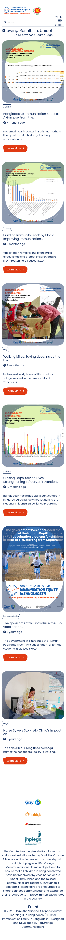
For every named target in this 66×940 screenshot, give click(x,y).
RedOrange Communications (37, 925)
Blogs (5, 349)
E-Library (7, 106)
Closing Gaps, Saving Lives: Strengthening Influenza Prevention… (30, 480)
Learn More (15, 148)
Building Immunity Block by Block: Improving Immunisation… (28, 237)
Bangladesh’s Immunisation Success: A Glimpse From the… (31, 116)
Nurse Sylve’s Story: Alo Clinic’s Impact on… (32, 732)
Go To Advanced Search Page (33, 35)
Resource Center (11, 616)
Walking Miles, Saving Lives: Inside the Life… (31, 358)
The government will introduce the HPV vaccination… (32, 625)
